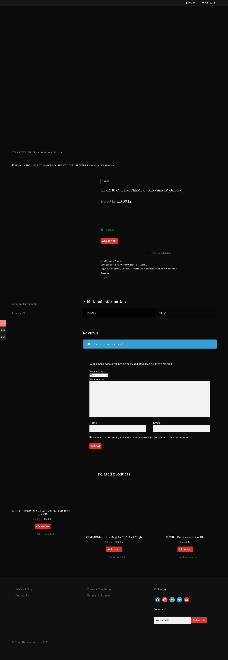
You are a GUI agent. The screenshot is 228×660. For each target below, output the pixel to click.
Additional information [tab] (25, 303)
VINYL (27, 165)
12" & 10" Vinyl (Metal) (44, 165)
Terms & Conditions (99, 589)
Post (104, 277)
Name (94, 422)
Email (157, 422)
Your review (97, 379)
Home (18, 165)
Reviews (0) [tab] (18, 313)
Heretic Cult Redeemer (143, 268)
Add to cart (109, 240)
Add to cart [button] (42, 526)
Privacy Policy (24, 589)
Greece (125, 268)
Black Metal (113, 268)
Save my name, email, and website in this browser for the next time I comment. (141, 437)
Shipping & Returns (98, 595)
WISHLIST (208, 2)
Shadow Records (167, 268)
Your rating (97, 371)
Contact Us (22, 595)
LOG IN (191, 2)
